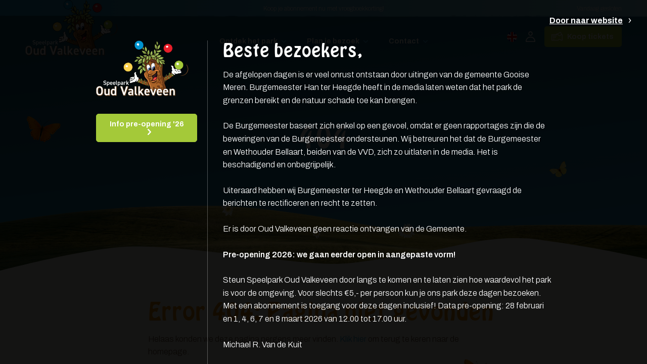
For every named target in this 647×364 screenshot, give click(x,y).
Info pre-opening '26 (147, 124)
